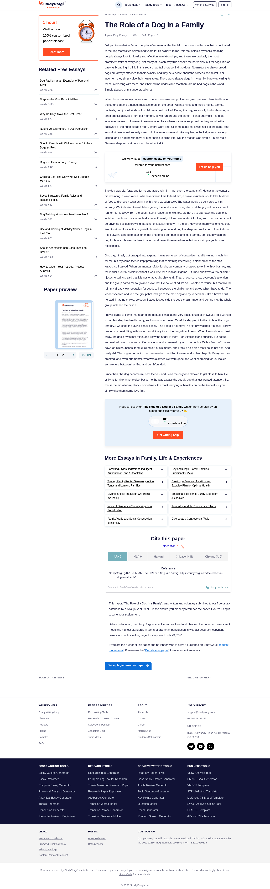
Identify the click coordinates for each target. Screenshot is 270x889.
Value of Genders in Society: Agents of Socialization (129, 508)
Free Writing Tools (98, 712)
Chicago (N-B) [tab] (184, 556)
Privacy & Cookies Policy (52, 843)
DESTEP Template (198, 810)
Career (141, 724)
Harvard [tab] (159, 556)
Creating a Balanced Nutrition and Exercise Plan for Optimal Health (191, 483)
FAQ (41, 743)
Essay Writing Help (49, 712)
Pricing (42, 730)
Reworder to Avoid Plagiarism (57, 816)
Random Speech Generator (155, 816)
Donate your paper (156, 650)
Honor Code (125, 874)
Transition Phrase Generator (105, 810)
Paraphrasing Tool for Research (107, 779)
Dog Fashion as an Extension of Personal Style (64, 82)
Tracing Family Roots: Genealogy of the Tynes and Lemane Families (130, 483)
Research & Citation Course (103, 718)
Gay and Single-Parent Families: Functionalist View (190, 471)
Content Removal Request (53, 854)
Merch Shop (144, 730)
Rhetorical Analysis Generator (57, 791)
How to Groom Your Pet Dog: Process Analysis (62, 268)
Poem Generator (148, 810)
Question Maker (147, 803)
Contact (142, 718)
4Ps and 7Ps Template (201, 816)
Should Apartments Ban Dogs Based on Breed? (63, 250)
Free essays (53, 8)
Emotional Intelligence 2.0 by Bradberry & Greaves (194, 495)
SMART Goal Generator (202, 779)
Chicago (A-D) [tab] (213, 556)
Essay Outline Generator (54, 772)
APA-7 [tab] (117, 556)
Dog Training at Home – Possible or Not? (64, 214)
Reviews (43, 724)
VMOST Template (198, 785)
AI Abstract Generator (101, 797)
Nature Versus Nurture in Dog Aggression (64, 128)
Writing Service (204, 4)
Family (123, 35)
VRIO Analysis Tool (199, 772)
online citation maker (143, 587)
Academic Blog (96, 730)
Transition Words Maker (102, 803)
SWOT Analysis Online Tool (204, 803)
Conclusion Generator (52, 810)
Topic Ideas (94, 737)
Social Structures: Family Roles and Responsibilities (61, 197)
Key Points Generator (151, 797)
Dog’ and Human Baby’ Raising (58, 162)
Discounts (46, 718)
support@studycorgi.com (201, 712)
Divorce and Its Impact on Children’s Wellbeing (128, 495)
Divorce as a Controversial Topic (190, 518)
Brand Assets (95, 843)
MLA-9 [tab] (138, 556)
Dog (115, 35)
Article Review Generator (153, 785)
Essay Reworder (49, 779)
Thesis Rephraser (49, 803)
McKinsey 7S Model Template (205, 797)
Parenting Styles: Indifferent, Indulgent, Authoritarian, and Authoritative (130, 471)
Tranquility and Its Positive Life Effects (194, 506)
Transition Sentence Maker (104, 816)
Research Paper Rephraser (105, 791)
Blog (169, 4)
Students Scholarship (149, 737)
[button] (225, 4)
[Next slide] (73, 355)
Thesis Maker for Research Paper (108, 785)
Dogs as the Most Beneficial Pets (59, 99)
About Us (143, 712)
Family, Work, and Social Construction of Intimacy (129, 520)
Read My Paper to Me (151, 772)
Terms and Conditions (51, 838)
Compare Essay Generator (55, 785)
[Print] (86, 355)
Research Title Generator (103, 772)
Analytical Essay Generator (55, 797)
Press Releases (97, 838)
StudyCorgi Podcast (99, 724)
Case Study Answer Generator (156, 779)
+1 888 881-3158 (196, 718)
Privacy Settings (48, 849)
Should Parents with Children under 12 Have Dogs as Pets (66, 145)
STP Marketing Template (202, 791)
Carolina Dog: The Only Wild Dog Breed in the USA (65, 178)
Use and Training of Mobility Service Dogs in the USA (66, 231)
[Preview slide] (47, 355)
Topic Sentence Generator (154, 791)
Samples (43, 737)
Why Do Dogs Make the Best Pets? (60, 114)
